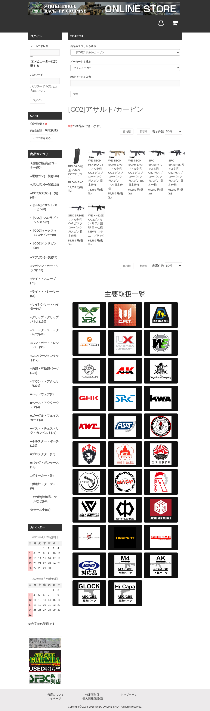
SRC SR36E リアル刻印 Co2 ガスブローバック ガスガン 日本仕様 (76, 212)
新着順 (143, 131)
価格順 (127, 131)
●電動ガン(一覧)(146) (44, 175)
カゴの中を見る (41, 137)
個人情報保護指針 (94, 697)
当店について (55, 693)
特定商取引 (92, 693)
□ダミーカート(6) (42, 475)
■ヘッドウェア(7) (42, 393)
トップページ (129, 693)
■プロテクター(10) (42, 453)
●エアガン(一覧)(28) (43, 256)
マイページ (54, 697)
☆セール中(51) (40, 509)
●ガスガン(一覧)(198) (44, 184)
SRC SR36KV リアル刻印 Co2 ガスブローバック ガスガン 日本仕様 (156, 168)
